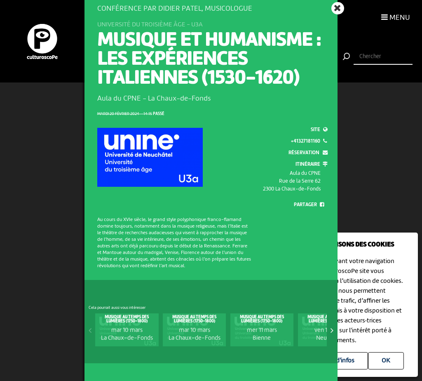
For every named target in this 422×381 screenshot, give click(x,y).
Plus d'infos (338, 360)
